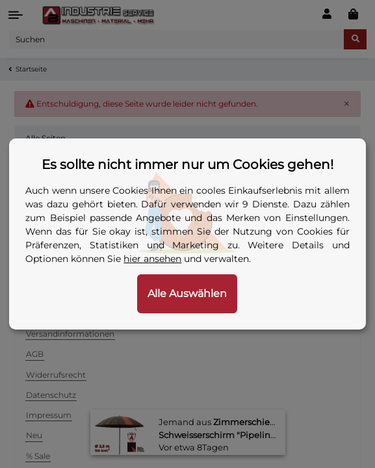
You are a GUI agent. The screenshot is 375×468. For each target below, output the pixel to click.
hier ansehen (152, 259)
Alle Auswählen (187, 293)
